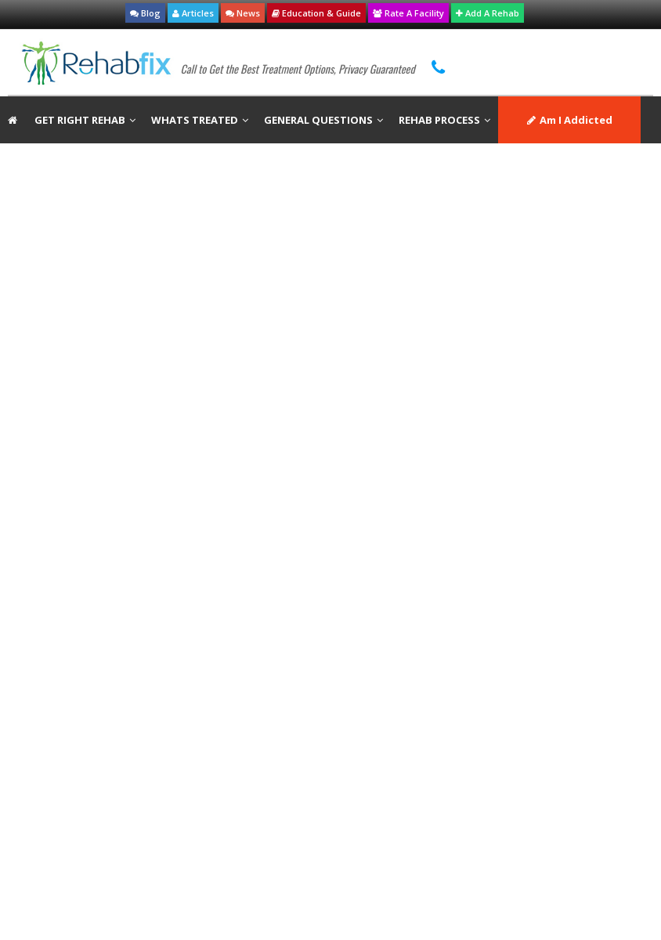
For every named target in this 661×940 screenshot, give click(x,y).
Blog (145, 13)
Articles (193, 13)
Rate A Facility (408, 13)
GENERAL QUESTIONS (323, 120)
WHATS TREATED (199, 120)
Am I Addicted (569, 120)
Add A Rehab (487, 13)
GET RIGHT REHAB (84, 120)
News (243, 13)
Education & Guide (316, 13)
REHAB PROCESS (444, 120)
